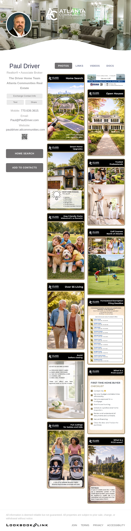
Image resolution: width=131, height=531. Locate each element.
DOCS (110, 65)
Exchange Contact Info (24, 96)
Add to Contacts (24, 167)
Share (34, 102)
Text (15, 102)
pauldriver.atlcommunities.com (25, 129)
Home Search (24, 153)
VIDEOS (95, 65)
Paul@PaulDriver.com (24, 120)
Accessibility (116, 525)
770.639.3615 (30, 110)
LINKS (79, 65)
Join (74, 525)
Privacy (98, 525)
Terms (85, 525)
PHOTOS (63, 65)
